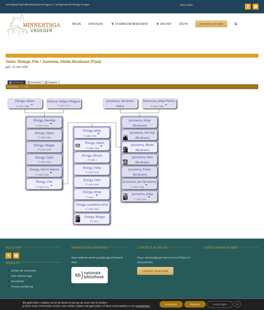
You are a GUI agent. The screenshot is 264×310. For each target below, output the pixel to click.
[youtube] (255, 7)
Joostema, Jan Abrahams (140, 182)
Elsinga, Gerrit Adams (44, 169)
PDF (27, 86)
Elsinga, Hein (92, 180)
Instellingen (220, 304)
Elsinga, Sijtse (44, 133)
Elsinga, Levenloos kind (92, 205)
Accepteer (171, 304)
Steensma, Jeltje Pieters (159, 101)
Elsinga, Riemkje (44, 120)
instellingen (142, 306)
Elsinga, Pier (44, 182)
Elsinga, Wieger (44, 145)
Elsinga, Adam (24, 101)
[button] (236, 24)
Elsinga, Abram (92, 155)
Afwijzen (195, 304)
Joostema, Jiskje (142, 194)
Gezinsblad (34, 82)
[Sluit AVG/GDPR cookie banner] (237, 304)
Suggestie (51, 82)
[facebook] (248, 7)
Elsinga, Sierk (44, 157)
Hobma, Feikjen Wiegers (63, 101)
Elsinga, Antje (92, 192)
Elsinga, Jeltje (92, 131)
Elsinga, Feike (92, 168)
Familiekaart (16, 82)
